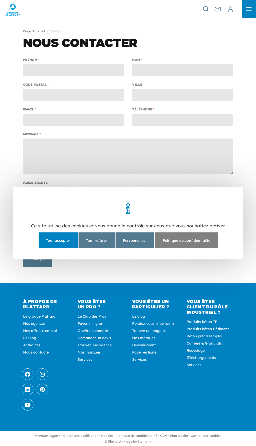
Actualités (31, 345)
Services (85, 359)
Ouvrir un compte (93, 330)
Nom (136, 60)
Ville (137, 85)
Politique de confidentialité (136, 436)
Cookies (107, 436)
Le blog (138, 316)
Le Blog (29, 338)
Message (31, 134)
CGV (163, 436)
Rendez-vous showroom (153, 323)
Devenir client (144, 345)
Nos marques (89, 352)
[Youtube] (27, 405)
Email (28, 109)
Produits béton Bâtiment (208, 329)
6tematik (144, 441)
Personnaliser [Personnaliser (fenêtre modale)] (135, 240)
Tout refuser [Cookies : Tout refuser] (96, 240)
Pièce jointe (35, 183)
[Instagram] (42, 374)
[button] (249, 9)
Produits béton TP (202, 321)
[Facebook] (27, 374)
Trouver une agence (95, 345)
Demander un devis (94, 338)
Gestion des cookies (206, 436)
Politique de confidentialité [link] (186, 240)
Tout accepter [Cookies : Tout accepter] (58, 240)
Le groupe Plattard (39, 316)
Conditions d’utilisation (80, 436)
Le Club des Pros (92, 316)
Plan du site (179, 436)
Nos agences (34, 323)
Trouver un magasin (149, 330)
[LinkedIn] (27, 389)
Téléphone (142, 109)
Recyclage (196, 350)
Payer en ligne (90, 323)
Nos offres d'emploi (40, 330)
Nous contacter (36, 352)
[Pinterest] (42, 389)
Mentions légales (47, 436)
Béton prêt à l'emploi (204, 336)
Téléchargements (201, 357)
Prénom (30, 60)
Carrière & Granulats (204, 343)
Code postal (35, 85)
